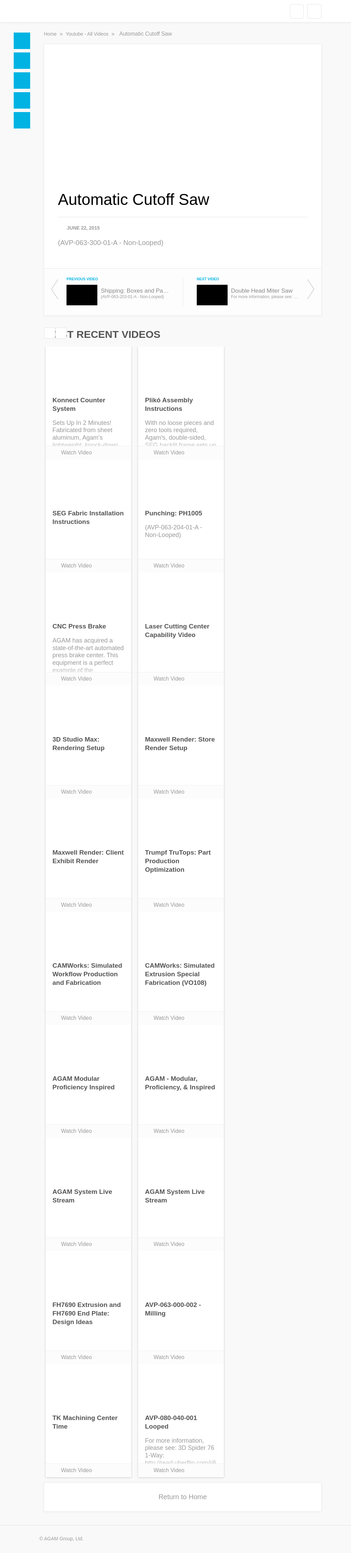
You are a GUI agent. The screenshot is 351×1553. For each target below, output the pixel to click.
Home (22, 41)
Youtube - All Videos (88, 34)
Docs (22, 60)
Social (22, 80)
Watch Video (76, 452)
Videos (22, 100)
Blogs (22, 120)
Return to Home (182, 1497)
